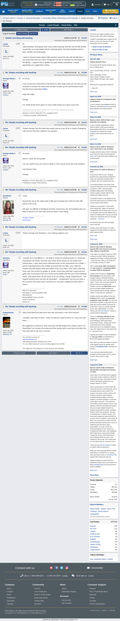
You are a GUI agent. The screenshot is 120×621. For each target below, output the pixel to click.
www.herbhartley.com (29, 339)
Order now (93, 236)
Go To (33, 34)
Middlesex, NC (7, 334)
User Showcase (40, 592)
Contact (10, 592)
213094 (84, 147)
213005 (84, 38)
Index (45, 30)
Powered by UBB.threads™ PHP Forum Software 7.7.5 (60, 620)
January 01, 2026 (96, 365)
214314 (84, 252)
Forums (20, 18)
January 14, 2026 (96, 244)
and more (101, 219)
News (64, 588)
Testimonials (39, 601)
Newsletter (97, 567)
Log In (113, 18)
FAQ (75, 25)
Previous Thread (21, 30)
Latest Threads (53, 25)
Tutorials (92, 601)
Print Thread (22, 34)
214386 (84, 306)
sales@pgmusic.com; (24, 613)
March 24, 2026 (95, 96)
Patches (92, 588)
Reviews (37, 604)
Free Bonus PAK (101, 346)
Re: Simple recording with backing (20, 73)
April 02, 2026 (95, 59)
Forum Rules (66, 25)
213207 (84, 227)
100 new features (103, 311)
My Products (67, 603)
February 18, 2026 (96, 167)
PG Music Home (9, 18)
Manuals (92, 595)
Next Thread (69, 30)
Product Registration (97, 604)
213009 (84, 72)
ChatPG (93, 30)
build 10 (105, 106)
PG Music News (96, 55)
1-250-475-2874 (77, 3)
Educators (11, 601)
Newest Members (96, 504)
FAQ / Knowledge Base (98, 592)
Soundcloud (26, 220)
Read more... (94, 91)
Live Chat (65, 5)
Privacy (104, 610)
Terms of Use (94, 610)
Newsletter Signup (69, 592)
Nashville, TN (7, 220)
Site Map (112, 610)
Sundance (58, 227)
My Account (66, 600)
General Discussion (33, 18)
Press (9, 595)
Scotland (5, 95)
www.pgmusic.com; (11, 613)
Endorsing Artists (41, 598)
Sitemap (10, 604)
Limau (60, 72)
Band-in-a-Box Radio (42, 595)
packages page (98, 464)
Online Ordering (80, 5)
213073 (84, 122)
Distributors (11, 598)
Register (103, 18)
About (9, 588)
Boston (5, 274)
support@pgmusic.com (38, 613)
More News (94, 475)
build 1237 (93, 156)
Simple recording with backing (19, 38)
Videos (92, 598)
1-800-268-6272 (66, 3)
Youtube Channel (28, 218)
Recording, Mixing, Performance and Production (60, 18)
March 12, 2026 (95, 117)
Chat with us (81, 576)
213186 (84, 190)
